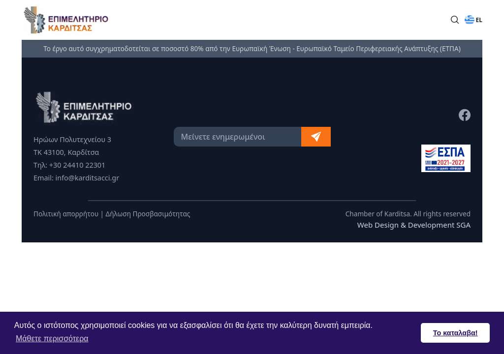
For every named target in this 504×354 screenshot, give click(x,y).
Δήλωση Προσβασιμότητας (148, 213)
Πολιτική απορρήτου (65, 213)
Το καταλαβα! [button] (455, 333)
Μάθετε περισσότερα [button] (52, 338)
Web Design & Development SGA (414, 225)
